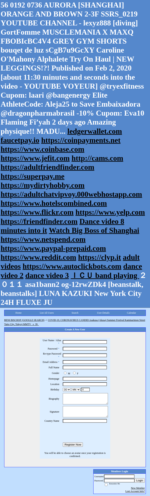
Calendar (131, 312)
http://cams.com (97, 158)
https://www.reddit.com (38, 257)
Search (75, 312)
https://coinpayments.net (81, 140)
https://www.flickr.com (37, 212)
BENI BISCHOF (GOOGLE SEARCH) (24, 320)
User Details (103, 312)
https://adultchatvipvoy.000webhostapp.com (71, 194)
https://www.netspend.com (43, 239)
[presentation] (75, 432)
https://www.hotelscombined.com (54, 203)
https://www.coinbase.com (42, 149)
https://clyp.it (99, 257)
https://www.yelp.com (110, 212)
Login (139, 480)
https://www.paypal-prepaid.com (53, 248)
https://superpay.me (32, 176)
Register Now (72, 444)
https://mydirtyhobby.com (43, 185)
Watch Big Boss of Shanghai (94, 230)
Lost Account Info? (135, 491)
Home (18, 312)
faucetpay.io (20, 140)
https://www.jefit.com (35, 158)
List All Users (47, 312)
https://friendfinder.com (39, 221)
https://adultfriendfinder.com (47, 167)
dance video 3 (47, 275)
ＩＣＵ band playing (105, 275)
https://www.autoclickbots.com (72, 266)
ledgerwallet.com (94, 131)
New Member (138, 488)
